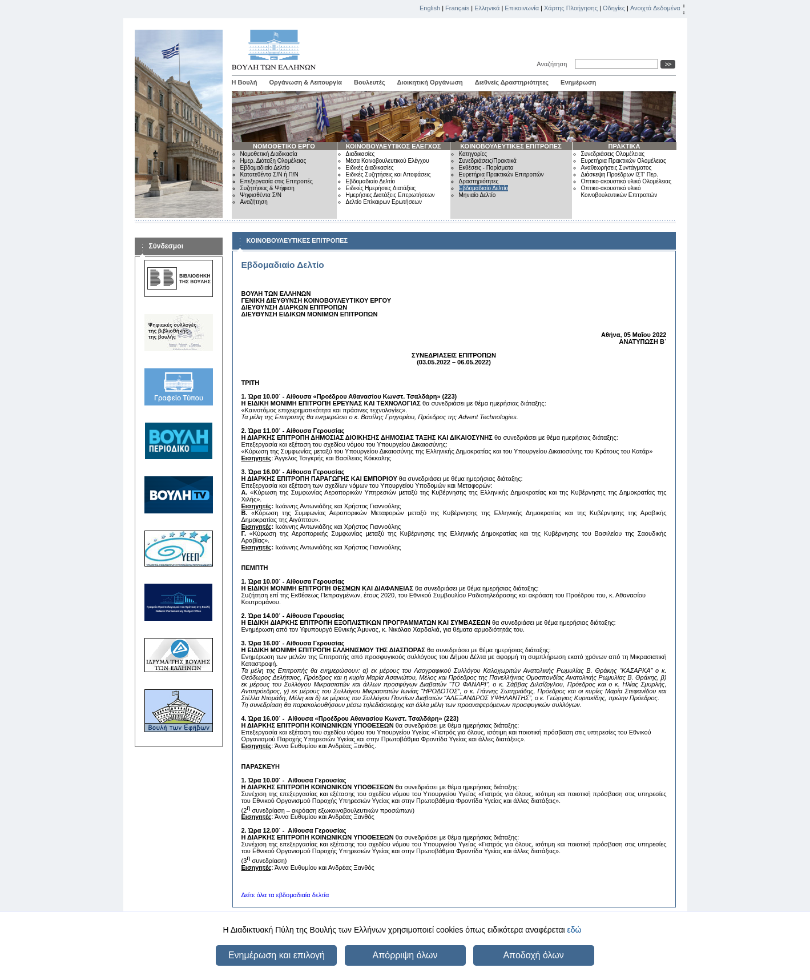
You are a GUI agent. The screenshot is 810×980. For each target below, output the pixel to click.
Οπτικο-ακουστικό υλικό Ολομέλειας (626, 181)
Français (457, 8)
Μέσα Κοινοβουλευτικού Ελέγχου (387, 161)
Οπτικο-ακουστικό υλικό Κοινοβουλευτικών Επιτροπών (619, 191)
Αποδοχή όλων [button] (533, 955)
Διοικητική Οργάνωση (429, 82)
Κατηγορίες (473, 154)
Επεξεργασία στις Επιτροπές (276, 181)
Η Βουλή (244, 82)
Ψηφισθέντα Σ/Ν (260, 195)
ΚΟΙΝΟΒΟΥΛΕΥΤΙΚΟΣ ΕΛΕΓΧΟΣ (393, 146)
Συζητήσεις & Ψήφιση (267, 188)
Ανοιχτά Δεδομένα (655, 8)
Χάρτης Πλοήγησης (571, 8)
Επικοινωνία (522, 8)
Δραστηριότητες (479, 181)
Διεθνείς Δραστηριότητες (512, 82)
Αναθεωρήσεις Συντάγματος (616, 167)
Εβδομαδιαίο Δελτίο (265, 167)
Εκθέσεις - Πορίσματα (486, 167)
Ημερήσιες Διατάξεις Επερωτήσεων (390, 195)
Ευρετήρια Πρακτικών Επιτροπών (501, 174)
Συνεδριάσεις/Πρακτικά (488, 161)
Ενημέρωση (578, 82)
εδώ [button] (574, 929)
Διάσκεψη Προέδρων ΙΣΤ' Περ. (619, 174)
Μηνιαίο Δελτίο (477, 195)
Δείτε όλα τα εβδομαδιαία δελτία (285, 894)
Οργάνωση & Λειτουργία (305, 82)
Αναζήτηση (553, 64)
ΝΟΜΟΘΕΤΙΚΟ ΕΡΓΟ (284, 146)
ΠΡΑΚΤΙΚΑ (624, 146)
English (430, 8)
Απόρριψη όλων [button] (405, 955)
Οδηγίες (614, 8)
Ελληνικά (486, 8)
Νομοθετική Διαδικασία (268, 154)
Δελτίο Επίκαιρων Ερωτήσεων (384, 202)
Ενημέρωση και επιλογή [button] (276, 955)
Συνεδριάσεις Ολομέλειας (613, 154)
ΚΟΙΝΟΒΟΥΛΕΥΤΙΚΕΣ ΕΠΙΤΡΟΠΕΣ (511, 146)
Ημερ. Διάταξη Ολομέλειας (273, 161)
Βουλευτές (369, 82)
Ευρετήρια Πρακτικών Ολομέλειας (623, 161)
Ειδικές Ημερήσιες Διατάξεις (381, 188)
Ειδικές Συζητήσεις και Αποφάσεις (388, 174)
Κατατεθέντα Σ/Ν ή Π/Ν (269, 174)
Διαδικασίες (360, 154)
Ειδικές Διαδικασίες (370, 167)
